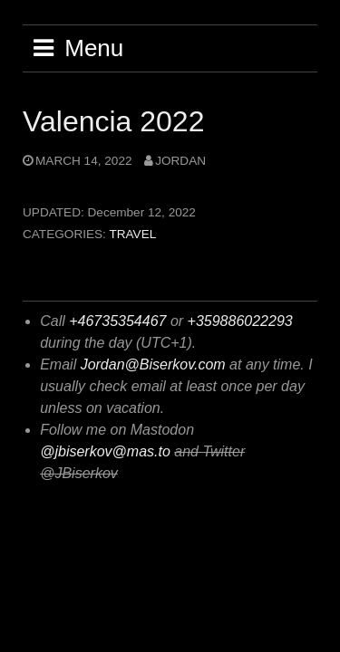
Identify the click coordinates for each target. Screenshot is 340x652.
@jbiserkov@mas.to (105, 451)
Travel (132, 234)
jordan (180, 161)
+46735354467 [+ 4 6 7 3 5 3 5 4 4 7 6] (117, 321)
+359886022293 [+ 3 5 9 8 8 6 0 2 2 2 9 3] (240, 321)
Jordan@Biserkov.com (153, 364)
